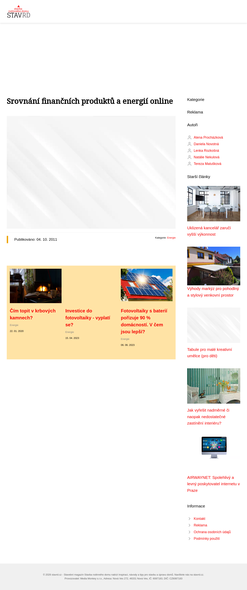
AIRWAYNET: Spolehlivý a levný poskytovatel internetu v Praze (213, 484)
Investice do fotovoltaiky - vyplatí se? (87, 317)
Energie (171, 237)
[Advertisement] (123, 52)
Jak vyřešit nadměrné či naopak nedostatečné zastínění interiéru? (208, 416)
